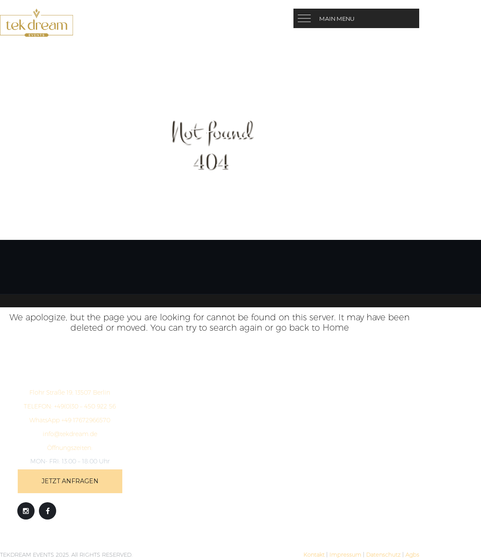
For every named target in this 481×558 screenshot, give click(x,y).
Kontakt (314, 554)
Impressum (345, 554)
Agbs (412, 554)
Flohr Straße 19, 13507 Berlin (69, 392)
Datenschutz (383, 554)
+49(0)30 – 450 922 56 (70, 406)
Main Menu (336, 18)
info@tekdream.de (70, 434)
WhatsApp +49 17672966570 (69, 420)
